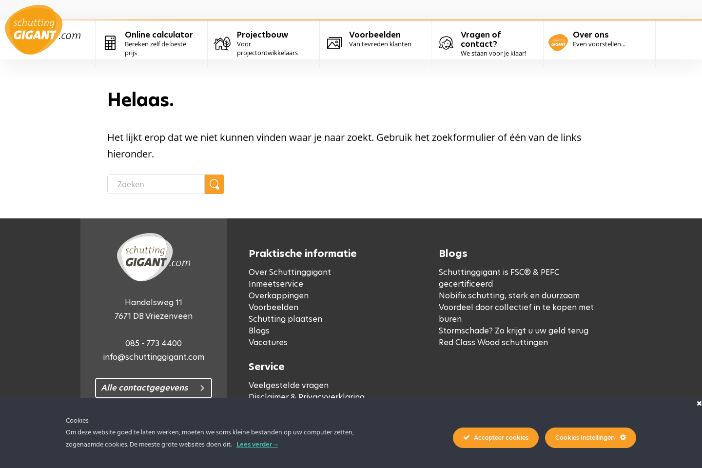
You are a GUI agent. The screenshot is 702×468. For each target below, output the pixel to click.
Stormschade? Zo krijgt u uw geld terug (513, 330)
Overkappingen (279, 295)
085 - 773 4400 (153, 343)
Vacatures (268, 342)
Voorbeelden (273, 307)
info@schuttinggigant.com (153, 357)
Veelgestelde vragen (289, 385)
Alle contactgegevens (144, 387)
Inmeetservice (276, 284)
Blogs (259, 330)
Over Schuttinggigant (290, 272)
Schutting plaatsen (285, 319)
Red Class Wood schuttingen (493, 342)
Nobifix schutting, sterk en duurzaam (509, 295)
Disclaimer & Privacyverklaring (307, 397)
